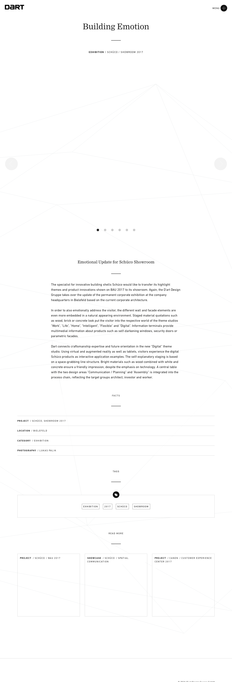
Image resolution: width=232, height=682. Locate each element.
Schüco (122, 506)
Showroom (141, 506)
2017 (107, 506)
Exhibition (90, 506)
